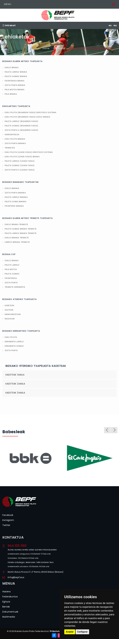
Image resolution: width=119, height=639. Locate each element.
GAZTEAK (9, 310)
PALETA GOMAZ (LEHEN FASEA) (20, 165)
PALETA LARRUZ (12, 265)
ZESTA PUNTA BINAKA (15, 85)
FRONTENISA (11, 278)
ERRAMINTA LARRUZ (14, 341)
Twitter (6, 525)
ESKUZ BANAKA (12, 188)
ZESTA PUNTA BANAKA (15, 143)
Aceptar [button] (70, 631)
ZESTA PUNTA (11, 282)
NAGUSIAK (10, 318)
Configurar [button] (82, 631)
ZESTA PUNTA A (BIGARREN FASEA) (21, 130)
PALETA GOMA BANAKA (15, 201)
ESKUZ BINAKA (12, 67)
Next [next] (114, 430)
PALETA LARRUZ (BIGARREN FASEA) (21, 121)
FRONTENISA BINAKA (14, 80)
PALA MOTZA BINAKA (14, 89)
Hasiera (6, 591)
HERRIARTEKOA (12, 134)
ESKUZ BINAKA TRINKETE (16, 224)
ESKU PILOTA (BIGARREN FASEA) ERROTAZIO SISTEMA (30, 112)
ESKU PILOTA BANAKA (15, 139)
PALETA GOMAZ (12, 274)
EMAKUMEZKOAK (13, 314)
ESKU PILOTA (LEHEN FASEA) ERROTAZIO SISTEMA (29, 152)
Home (46, 48)
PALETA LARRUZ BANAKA (16, 197)
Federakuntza (10, 596)
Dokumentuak (10, 611)
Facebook (7, 515)
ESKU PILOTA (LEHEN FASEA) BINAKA (22, 156)
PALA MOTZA (11, 269)
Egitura (6, 601)
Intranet (9, 25)
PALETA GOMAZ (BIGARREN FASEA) (21, 125)
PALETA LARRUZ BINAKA (16, 72)
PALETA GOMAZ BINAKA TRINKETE (21, 229)
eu (115, 25)
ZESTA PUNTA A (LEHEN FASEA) (20, 170)
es (110, 25)
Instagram (8, 520)
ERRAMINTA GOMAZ (14, 346)
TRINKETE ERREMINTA (15, 287)
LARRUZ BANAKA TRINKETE (17, 242)
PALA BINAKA (11, 94)
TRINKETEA (10, 148)
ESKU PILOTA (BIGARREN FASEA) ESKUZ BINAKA (27, 117)
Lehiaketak (59, 48)
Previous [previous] (107, 430)
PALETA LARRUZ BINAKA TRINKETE (21, 233)
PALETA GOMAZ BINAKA (16, 76)
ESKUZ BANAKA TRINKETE (17, 237)
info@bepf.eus (16, 577)
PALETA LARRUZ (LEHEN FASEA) (20, 161)
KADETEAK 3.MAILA (15, 392)
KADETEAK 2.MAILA (15, 383)
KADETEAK (9, 305)
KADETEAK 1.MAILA (15, 374)
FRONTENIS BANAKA (14, 206)
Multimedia (8, 616)
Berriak (6, 606)
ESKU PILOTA (11, 337)
